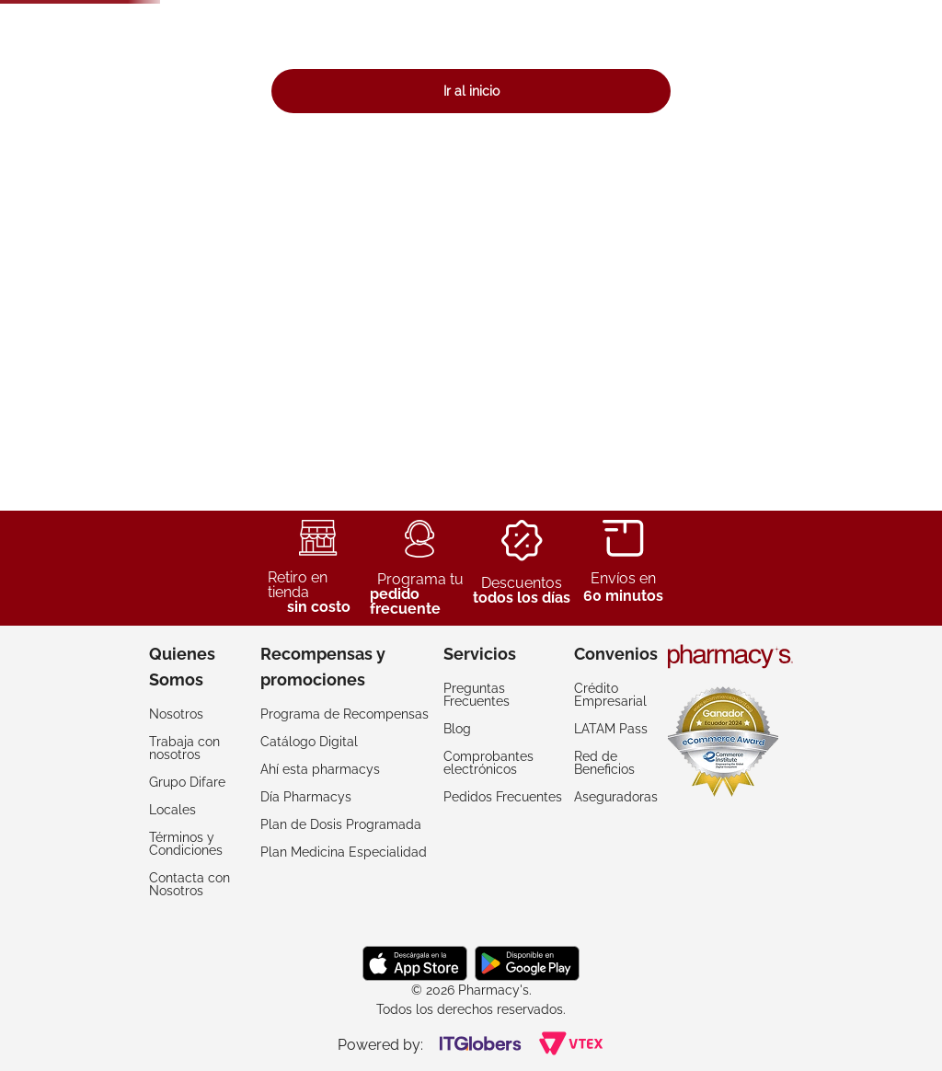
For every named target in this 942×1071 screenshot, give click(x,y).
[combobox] (458, 57)
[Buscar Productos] (645, 57)
